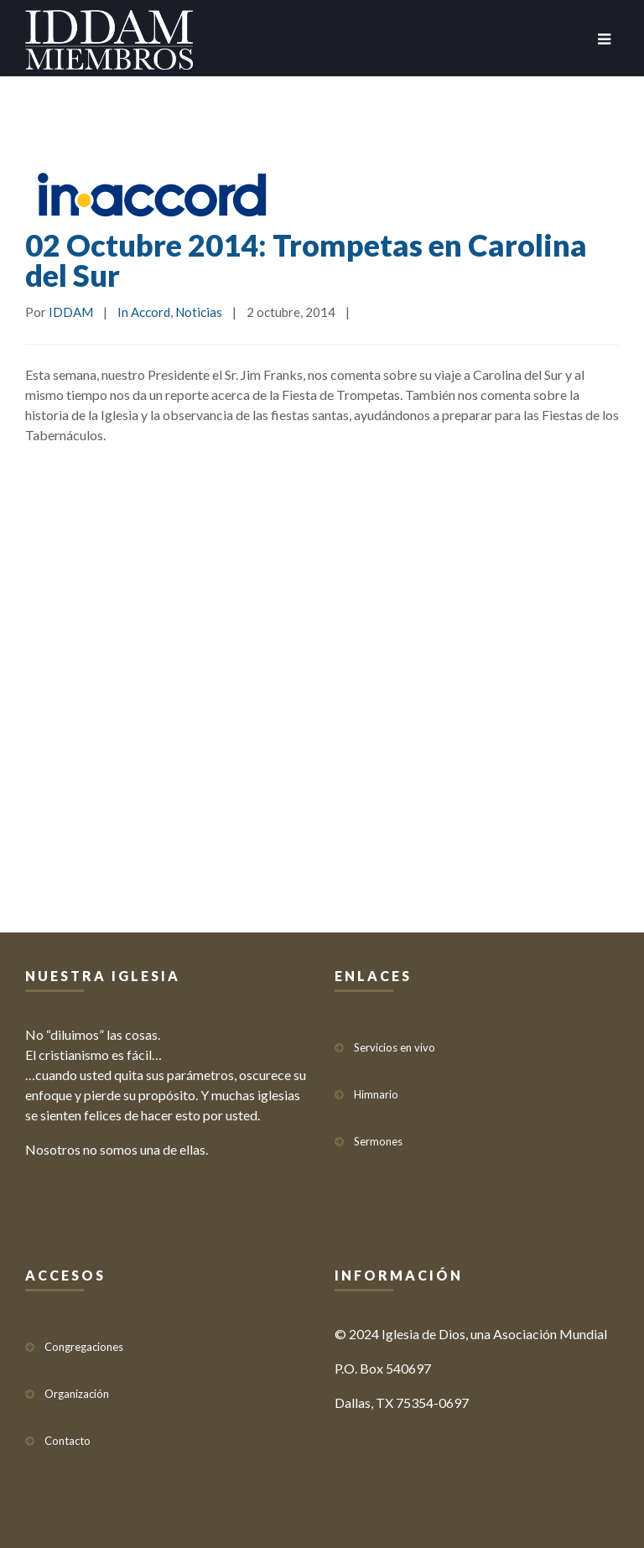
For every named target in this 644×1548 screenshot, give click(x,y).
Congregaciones (83, 1346)
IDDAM (71, 311)
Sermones (378, 1141)
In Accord (143, 311)
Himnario (376, 1094)
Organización (76, 1393)
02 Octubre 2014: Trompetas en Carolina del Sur (306, 259)
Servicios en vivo (394, 1047)
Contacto (67, 1440)
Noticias (198, 311)
